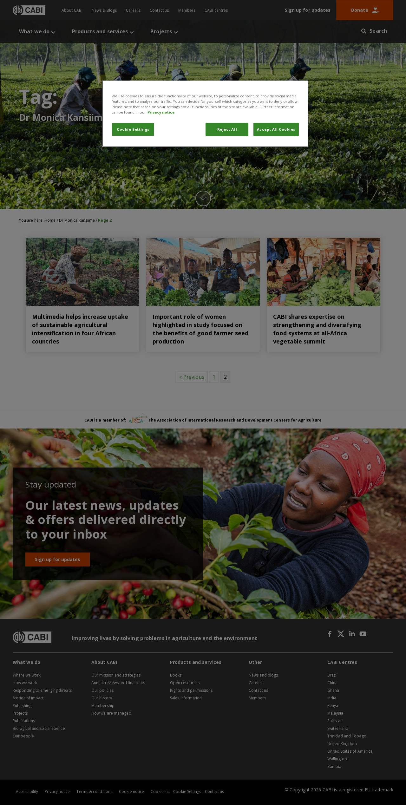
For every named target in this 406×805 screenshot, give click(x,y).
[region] (205, 114)
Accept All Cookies (276, 129)
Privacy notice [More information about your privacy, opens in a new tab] (160, 112)
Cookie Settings (133, 129)
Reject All (227, 129)
